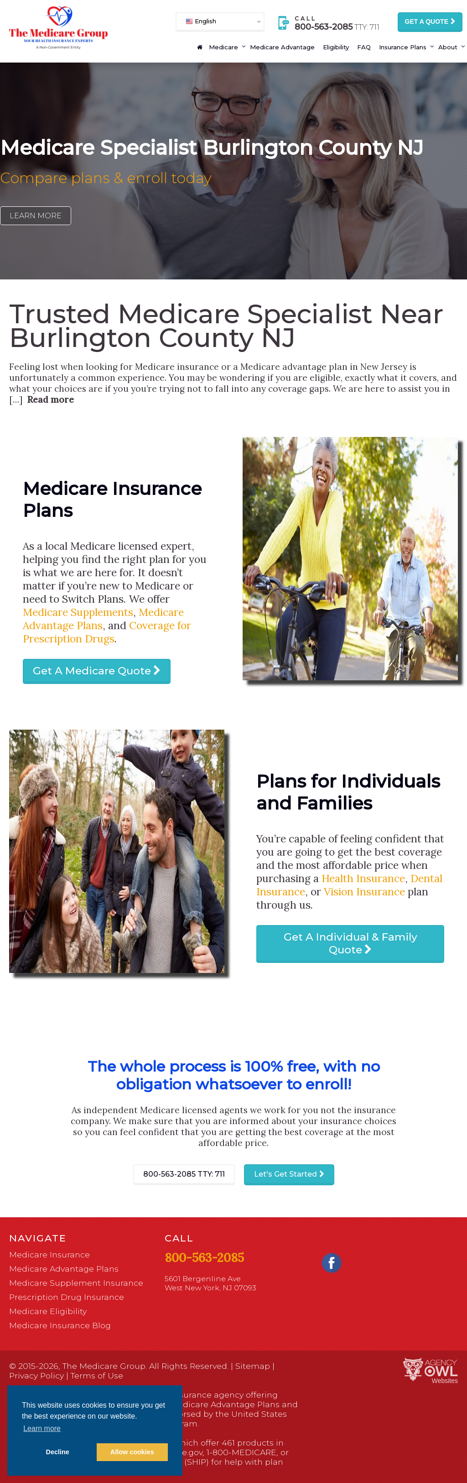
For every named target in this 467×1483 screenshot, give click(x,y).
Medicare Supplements (78, 612)
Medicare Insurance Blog (60, 1325)
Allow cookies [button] (132, 1452)
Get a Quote (426, 21)
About (447, 47)
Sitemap (252, 1366)
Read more (50, 399)
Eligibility (336, 47)
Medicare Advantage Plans (64, 1268)
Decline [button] (57, 1452)
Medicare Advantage (282, 47)
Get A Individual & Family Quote (350, 943)
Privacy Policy (36, 1375)
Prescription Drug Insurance (66, 1297)
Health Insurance (363, 878)
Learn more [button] (42, 1428)
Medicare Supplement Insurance (76, 1283)
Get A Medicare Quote (92, 670)
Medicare (223, 47)
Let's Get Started (285, 1174)
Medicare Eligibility (48, 1311)
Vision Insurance (364, 891)
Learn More (36, 215)
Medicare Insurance (49, 1254)
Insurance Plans (402, 47)
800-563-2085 (184, 1174)
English (201, 21)
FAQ (364, 47)
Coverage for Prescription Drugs (107, 632)
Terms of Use (97, 1375)
